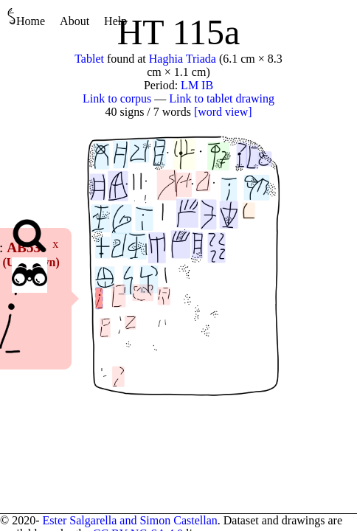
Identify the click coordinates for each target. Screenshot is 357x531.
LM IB (197, 85)
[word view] (223, 111)
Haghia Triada (182, 58)
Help (115, 21)
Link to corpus (117, 98)
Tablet (89, 58)
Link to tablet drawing (221, 98)
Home (26, 17)
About (74, 21)
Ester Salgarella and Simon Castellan (129, 520)
